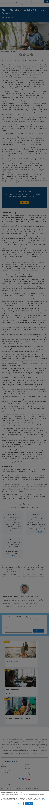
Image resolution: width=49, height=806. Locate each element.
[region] (24, 798)
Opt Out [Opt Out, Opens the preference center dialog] (19, 803)
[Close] (47, 792)
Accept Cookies (29, 803)
